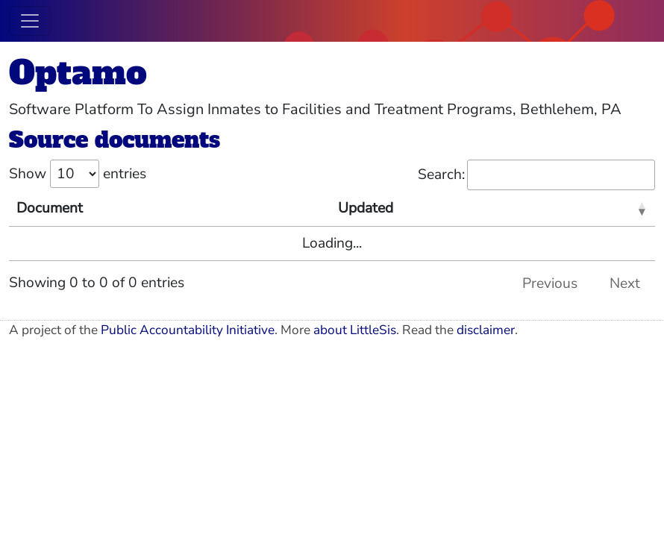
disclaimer (486, 330)
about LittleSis (354, 330)
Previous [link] (549, 283)
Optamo (78, 72)
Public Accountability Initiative (188, 330)
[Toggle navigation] (30, 21)
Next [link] (625, 283)
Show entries (77, 174)
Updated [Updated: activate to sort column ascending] (365, 208)
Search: (536, 175)
